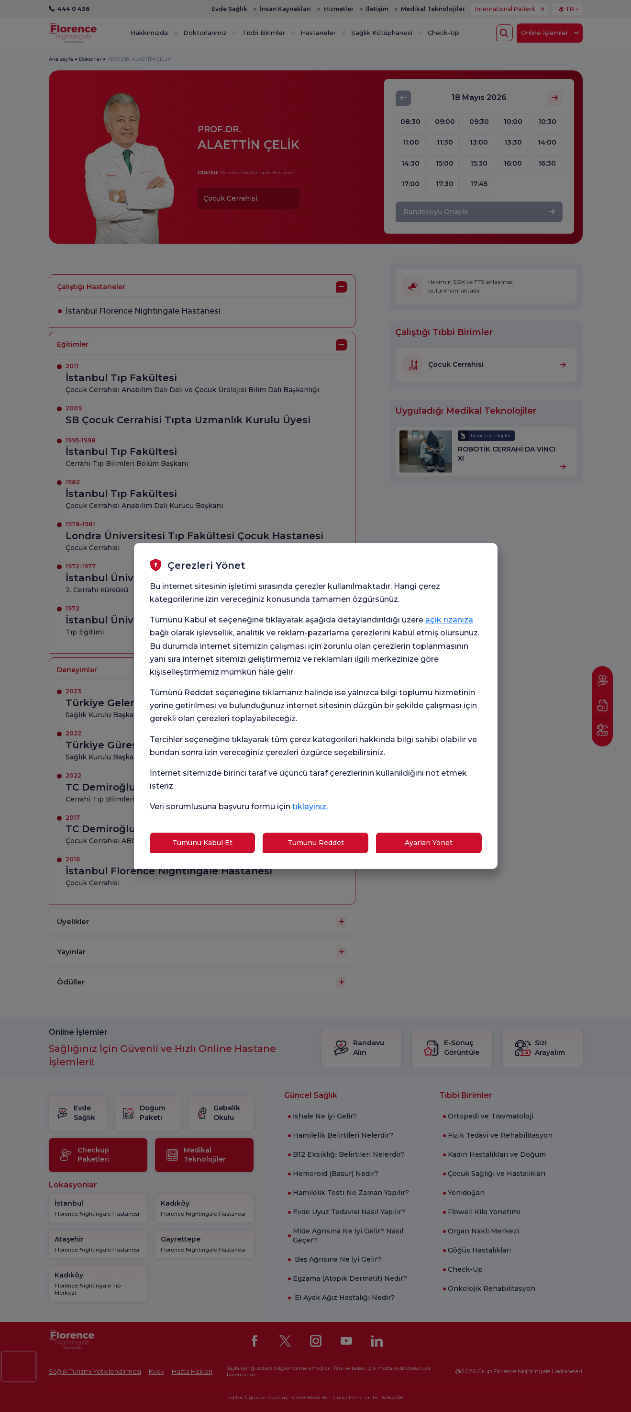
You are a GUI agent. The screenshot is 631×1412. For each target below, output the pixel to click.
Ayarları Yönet (429, 842)
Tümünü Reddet (316, 842)
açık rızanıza (449, 619)
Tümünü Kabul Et (202, 842)
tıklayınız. (310, 806)
